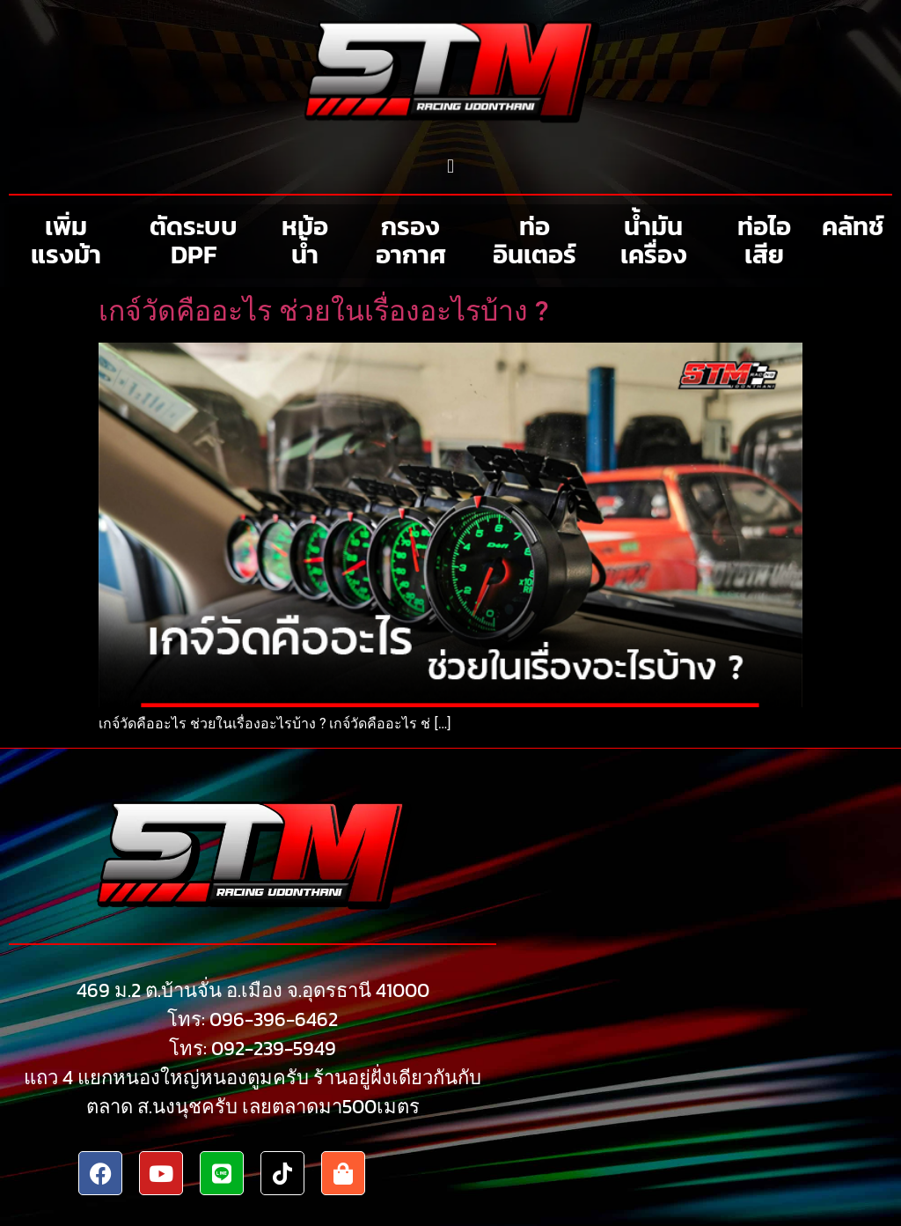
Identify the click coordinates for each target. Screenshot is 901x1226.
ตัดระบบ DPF (194, 240)
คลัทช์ (853, 226)
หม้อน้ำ (305, 240)
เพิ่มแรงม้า (66, 240)
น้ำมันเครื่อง (653, 240)
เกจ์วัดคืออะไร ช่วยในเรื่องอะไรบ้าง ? (323, 311)
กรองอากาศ (411, 240)
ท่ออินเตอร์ (534, 240)
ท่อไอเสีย (764, 240)
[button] (450, 166)
